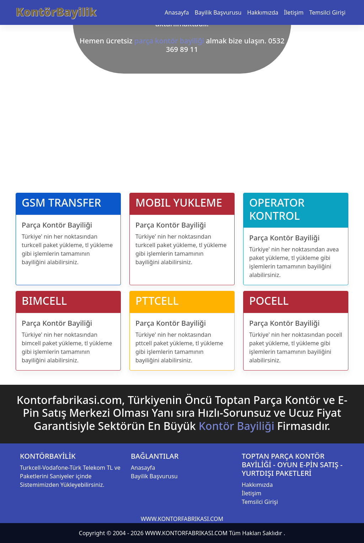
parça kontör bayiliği (169, 41)
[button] (27, 92)
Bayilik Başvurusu (218, 12)
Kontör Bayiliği (236, 425)
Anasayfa (177, 12)
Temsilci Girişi (327, 12)
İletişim (294, 12)
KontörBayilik (56, 11)
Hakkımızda (262, 12)
